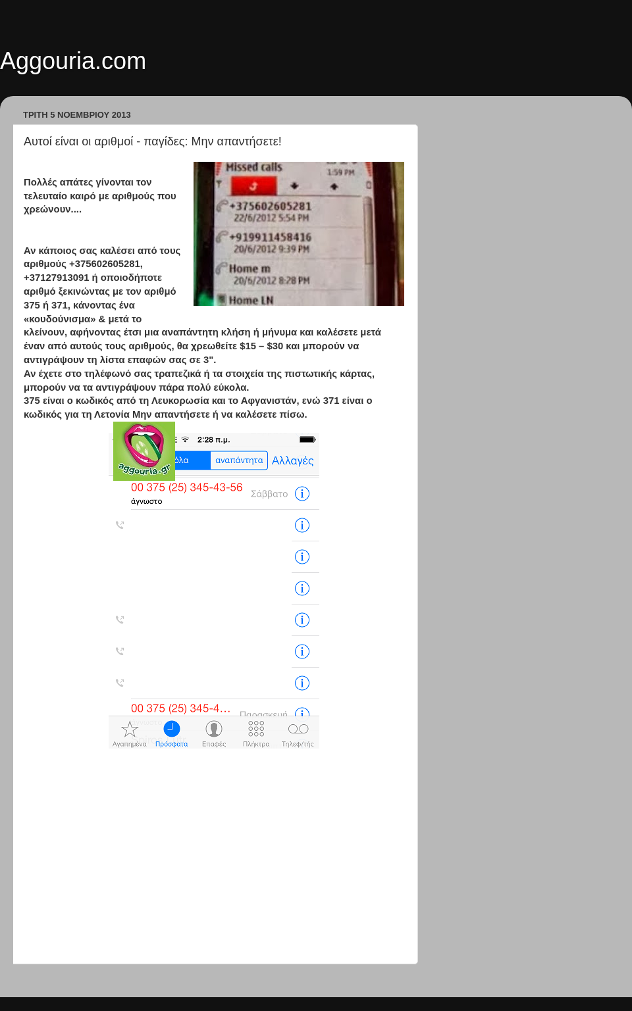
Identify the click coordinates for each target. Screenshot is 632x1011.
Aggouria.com (73, 60)
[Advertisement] (214, 858)
